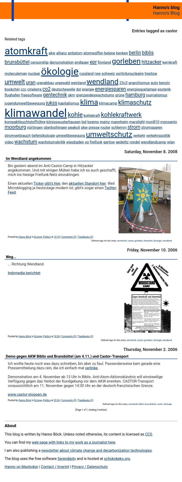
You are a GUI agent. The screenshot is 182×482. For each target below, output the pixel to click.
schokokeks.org (117, 458)
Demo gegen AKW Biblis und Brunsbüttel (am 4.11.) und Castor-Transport (67, 356)
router (105, 127)
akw (52, 53)
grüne (120, 95)
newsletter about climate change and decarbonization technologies (96, 450)
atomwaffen (93, 53)
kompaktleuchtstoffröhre (25, 122)
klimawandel (36, 113)
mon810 (152, 122)
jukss (51, 103)
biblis (148, 53)
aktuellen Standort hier (87, 183)
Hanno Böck (25, 237)
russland (86, 73)
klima (89, 102)
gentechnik (55, 95)
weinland (78, 83)
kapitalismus (68, 103)
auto (154, 83)
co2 (46, 89)
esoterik (164, 89)
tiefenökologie (43, 135)
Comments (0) (68, 237)
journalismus (156, 95)
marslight (137, 122)
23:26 (57, 400)
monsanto (168, 122)
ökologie (59, 71)
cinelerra (34, 89)
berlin (135, 53)
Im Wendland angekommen (28, 158)
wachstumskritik (51, 142)
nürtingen (35, 127)
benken (122, 53)
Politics (47, 237)
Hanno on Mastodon (21, 467)
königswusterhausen (63, 122)
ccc (23, 89)
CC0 (148, 434)
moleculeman (16, 73)
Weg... (11, 257)
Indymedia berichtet (24, 273)
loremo (93, 122)
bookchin (12, 89)
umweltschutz (109, 134)
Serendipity (66, 458)
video (9, 142)
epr (93, 62)
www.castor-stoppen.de (27, 394)
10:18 (57, 237)
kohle (75, 115)
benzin (164, 83)
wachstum (25, 142)
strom (133, 127)
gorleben (126, 61)
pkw (84, 127)
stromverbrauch (18, 135)
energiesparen (110, 89)
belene (109, 53)
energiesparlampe (142, 89)
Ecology (38, 237)
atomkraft (26, 51)
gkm (71, 95)
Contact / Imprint (55, 467)
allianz (61, 53)
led (84, 122)
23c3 (123, 83)
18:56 (57, 336)
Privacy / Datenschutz (90, 467)
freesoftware (31, 95)
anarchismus (139, 83)
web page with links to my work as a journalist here (73, 442)
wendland (103, 81)
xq (87, 142)
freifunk (96, 142)
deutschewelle (63, 89)
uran (31, 82)
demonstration (62, 62)
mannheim (119, 122)
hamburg (135, 95)
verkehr (139, 135)
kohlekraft (92, 115)
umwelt (15, 82)
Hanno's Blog (166, 13)
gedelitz (122, 142)
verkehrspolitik (158, 135)
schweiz (108, 73)
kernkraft (170, 62)
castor (131, 240)
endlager (82, 62)
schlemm (119, 127)
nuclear (34, 73)
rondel (135, 142)
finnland (104, 62)
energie (88, 89)
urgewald (62, 83)
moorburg (15, 127)
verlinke (91, 368)
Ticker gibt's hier (47, 183)
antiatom (75, 53)
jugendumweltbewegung (25, 103)
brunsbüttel (17, 62)
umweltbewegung (70, 135)
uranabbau (45, 83)
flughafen (12, 95)
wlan (171, 142)
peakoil (74, 127)
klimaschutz (134, 102)
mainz (105, 122)
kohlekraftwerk (121, 115)
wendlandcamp (153, 142)
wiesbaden (75, 142)
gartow (109, 142)
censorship (40, 62)
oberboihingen (55, 127)
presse (94, 127)
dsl (78, 89)
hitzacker (151, 62)
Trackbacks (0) (85, 237)
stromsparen (151, 127)
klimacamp (108, 103)
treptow (150, 73)
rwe (97, 73)
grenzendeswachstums (95, 95)
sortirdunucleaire (130, 73)
